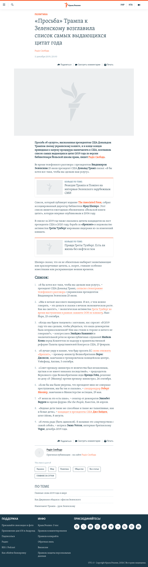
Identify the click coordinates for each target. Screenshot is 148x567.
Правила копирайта (48, 536)
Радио (5, 542)
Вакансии (43, 547)
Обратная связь (46, 542)
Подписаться (8, 536)
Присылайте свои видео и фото (18, 525)
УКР (122, 5)
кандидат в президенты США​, (83, 412)
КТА (131, 5)
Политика (41, 14)
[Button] (64, 65)
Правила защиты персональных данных (54, 554)
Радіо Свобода (42, 51)
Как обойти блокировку (14, 553)
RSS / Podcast (8, 547)
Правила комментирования (52, 531)
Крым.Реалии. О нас (48, 525)
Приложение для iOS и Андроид (18, 531)
